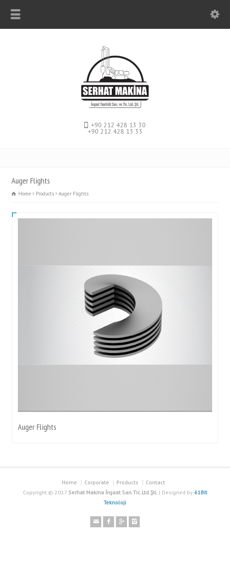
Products (127, 482)
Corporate (96, 482)
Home (69, 482)
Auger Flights (37, 427)
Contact (155, 482)
